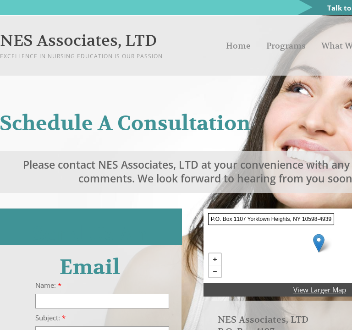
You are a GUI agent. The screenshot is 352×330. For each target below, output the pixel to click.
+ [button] (215, 259)
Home (238, 45)
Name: (48, 285)
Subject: (50, 318)
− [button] (215, 271)
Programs (286, 45)
